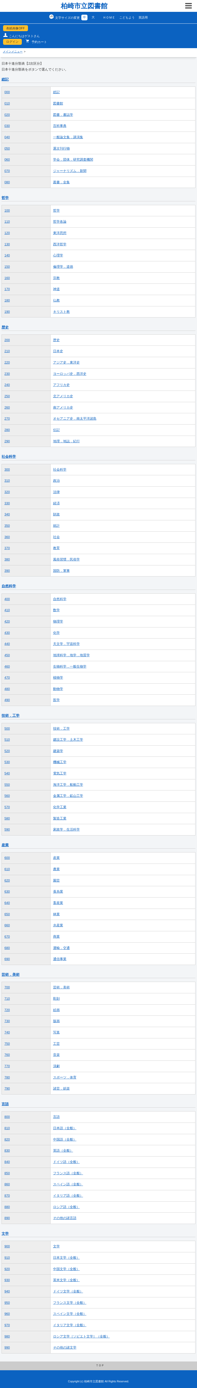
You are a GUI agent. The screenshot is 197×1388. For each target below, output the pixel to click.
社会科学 (9, 456)
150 (7, 267)
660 (7, 925)
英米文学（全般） (66, 1280)
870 (7, 1195)
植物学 (58, 677)
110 (7, 221)
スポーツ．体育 (64, 1077)
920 (7, 1269)
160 (7, 278)
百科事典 (59, 126)
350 (7, 526)
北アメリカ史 (63, 396)
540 (7, 773)
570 (7, 807)
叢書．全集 (61, 182)
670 (7, 936)
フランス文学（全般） (69, 1303)
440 (7, 644)
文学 (5, 1233)
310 (7, 480)
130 (7, 244)
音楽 (56, 1055)
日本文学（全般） (66, 1258)
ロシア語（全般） (66, 1207)
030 (7, 126)
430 (7, 633)
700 (7, 987)
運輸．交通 (61, 948)
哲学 (5, 198)
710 (7, 999)
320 (7, 492)
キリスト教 (61, 312)
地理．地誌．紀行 (66, 441)
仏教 (56, 300)
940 (7, 1291)
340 (7, 514)
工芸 (56, 1044)
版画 (56, 1021)
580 (7, 818)
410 (7, 610)
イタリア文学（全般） (69, 1325)
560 (7, 796)
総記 (5, 79)
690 (7, 959)
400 (7, 599)
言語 (5, 1104)
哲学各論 (59, 221)
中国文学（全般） (66, 1269)
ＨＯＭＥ (109, 17)
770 (7, 1066)
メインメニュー (13, 51)
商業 (56, 936)
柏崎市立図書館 (84, 6)
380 (7, 559)
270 (7, 418)
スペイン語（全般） (68, 1184)
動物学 (58, 689)
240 (7, 385)
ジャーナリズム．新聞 (69, 171)
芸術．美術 (10, 974)
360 (7, 537)
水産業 (58, 925)
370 (7, 548)
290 (7, 441)
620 (7, 880)
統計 (56, 526)
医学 (56, 700)
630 (7, 891)
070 (7, 171)
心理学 (58, 255)
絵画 (56, 1010)
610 (7, 869)
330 (7, 503)
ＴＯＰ (100, 1365)
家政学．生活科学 (66, 829)
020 (7, 115)
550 (7, 785)
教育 (56, 548)
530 (7, 762)
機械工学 (59, 762)
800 (7, 1117)
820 (7, 1139)
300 (7, 469)
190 (7, 312)
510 (7, 740)
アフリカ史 (61, 385)
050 (7, 148)
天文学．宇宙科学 (66, 644)
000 (7, 92)
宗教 (56, 278)
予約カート (39, 42)
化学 (56, 633)
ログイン (12, 42)
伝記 (56, 430)
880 (7, 1207)
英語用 (143, 17)
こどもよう (127, 17)
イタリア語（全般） (68, 1195)
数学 (56, 610)
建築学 (58, 751)
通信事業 (59, 959)
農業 (56, 869)
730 (7, 1021)
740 (7, 1032)
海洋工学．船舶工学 (68, 785)
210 (7, 351)
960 (7, 1314)
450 (7, 655)
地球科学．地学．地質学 (71, 655)
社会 (56, 537)
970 (7, 1325)
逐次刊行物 (61, 148)
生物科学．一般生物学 (69, 666)
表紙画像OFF (15, 28)
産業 (5, 845)
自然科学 (9, 586)
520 (7, 751)
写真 (56, 1032)
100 (7, 210)
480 (7, 689)
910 (7, 1258)
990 (7, 1347)
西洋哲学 (59, 244)
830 (7, 1150)
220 (7, 362)
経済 (56, 503)
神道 (56, 289)
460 (7, 666)
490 (7, 700)
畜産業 (58, 903)
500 (7, 728)
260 (7, 407)
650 (7, 914)
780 (7, 1077)
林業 (56, 914)
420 (7, 621)
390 (7, 571)
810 (7, 1128)
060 (7, 159)
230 (7, 374)
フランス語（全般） (68, 1173)
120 (7, 233)
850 (7, 1173)
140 (7, 255)
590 (7, 829)
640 (7, 903)
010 (7, 103)
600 (7, 858)
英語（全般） (63, 1150)
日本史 (58, 351)
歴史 (5, 327)
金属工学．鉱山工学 (68, 796)
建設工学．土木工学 (68, 740)
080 (7, 182)
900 (7, 1246)
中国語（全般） (64, 1139)
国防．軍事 (61, 571)
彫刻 (56, 999)
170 (7, 289)
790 (7, 1088)
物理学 (58, 621)
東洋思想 (59, 233)
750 (7, 1044)
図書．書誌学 (63, 115)
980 (7, 1336)
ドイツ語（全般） (66, 1162)
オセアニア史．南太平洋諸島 (74, 418)
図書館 (58, 103)
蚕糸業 (58, 891)
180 (7, 300)
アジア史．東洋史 (66, 362)
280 (7, 430)
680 (7, 948)
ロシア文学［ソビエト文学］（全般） (81, 1336)
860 (7, 1184)
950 (7, 1303)
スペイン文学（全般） (69, 1314)
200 (7, 340)
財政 (56, 514)
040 (7, 137)
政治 (56, 480)
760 (7, 1055)
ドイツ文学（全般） (68, 1291)
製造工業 (59, 818)
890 (7, 1218)
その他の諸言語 (64, 1218)
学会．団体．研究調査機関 (73, 159)
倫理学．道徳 (63, 267)
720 (7, 1010)
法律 (56, 492)
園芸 (56, 880)
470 (7, 677)
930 (7, 1280)
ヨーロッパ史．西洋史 (69, 374)
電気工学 (59, 773)
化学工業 (59, 807)
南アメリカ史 (63, 407)
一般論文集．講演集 (68, 137)
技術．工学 (10, 715)
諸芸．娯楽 (61, 1088)
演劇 (56, 1066)
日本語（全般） (64, 1128)
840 (7, 1162)
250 (7, 396)
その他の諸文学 (64, 1347)
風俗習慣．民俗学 (66, 559)
